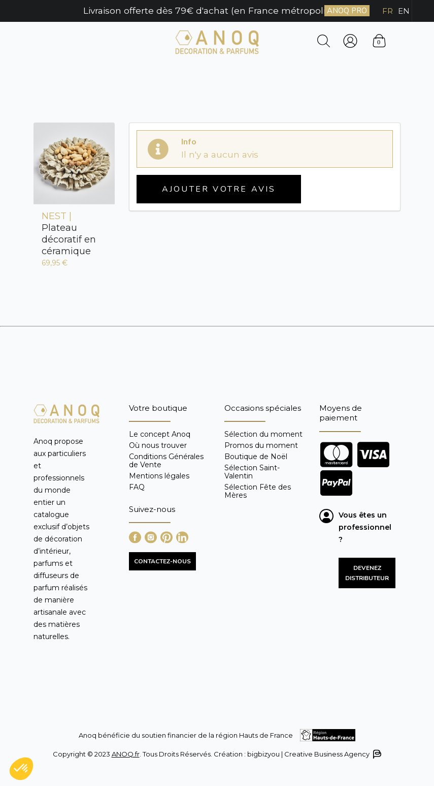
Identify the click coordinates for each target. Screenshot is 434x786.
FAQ (137, 486)
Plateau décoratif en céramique (69, 233)
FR (387, 11)
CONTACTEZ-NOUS (162, 561)
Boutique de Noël (255, 456)
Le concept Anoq (159, 434)
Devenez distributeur (367, 573)
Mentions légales (159, 475)
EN (404, 11)
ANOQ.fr (126, 754)
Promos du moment (261, 445)
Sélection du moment (263, 434)
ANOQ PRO (347, 11)
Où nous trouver (158, 445)
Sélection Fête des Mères (257, 490)
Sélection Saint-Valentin (252, 471)
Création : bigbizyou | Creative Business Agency (297, 754)
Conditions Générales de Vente (166, 460)
